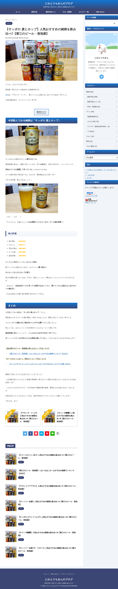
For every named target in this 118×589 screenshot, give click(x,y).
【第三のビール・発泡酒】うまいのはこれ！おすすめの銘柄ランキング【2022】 (38, 354)
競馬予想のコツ (51, 12)
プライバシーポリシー (67, 574)
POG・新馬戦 (67, 12)
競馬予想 (34, 12)
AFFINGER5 (73, 586)
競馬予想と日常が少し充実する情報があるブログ (59, 583)
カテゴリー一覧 (84, 12)
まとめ (88, 178)
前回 (7, 95)
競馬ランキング (90, 202)
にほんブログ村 (91, 196)
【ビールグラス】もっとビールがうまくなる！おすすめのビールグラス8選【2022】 (40, 364)
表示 (44, 112)
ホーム (18, 12)
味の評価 (89, 175)
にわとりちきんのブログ (59, 3)
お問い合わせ (100, 12)
